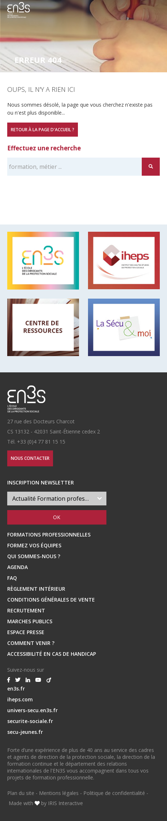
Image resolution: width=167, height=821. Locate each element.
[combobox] (56, 498)
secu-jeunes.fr (25, 731)
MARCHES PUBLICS (29, 621)
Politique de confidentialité (114, 793)
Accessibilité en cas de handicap (51, 653)
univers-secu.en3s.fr (32, 710)
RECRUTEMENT (26, 610)
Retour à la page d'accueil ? (42, 130)
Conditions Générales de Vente (51, 599)
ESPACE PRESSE (25, 632)
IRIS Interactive (65, 803)
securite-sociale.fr (30, 721)
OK (56, 517)
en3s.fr (16, 688)
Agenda (17, 567)
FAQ (12, 577)
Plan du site (20, 793)
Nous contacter (30, 458)
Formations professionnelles (49, 534)
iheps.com (20, 699)
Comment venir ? (30, 643)
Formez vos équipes (34, 545)
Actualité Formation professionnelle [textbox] (52, 499)
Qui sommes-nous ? (33, 556)
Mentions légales (59, 793)
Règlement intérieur (36, 588)
